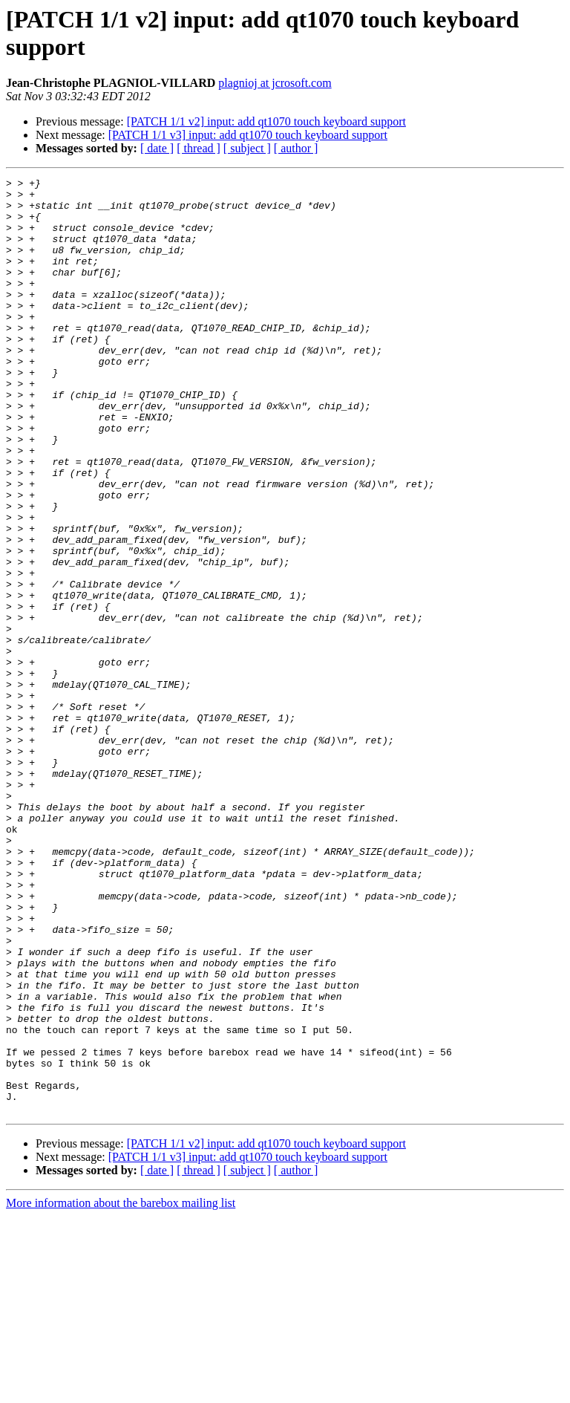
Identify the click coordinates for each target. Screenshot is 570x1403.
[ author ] (296, 148)
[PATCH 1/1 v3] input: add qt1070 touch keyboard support (247, 134)
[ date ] (157, 148)
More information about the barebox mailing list (120, 1390)
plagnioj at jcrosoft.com (274, 83)
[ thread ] (198, 148)
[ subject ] (247, 148)
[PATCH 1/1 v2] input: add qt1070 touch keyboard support (266, 121)
